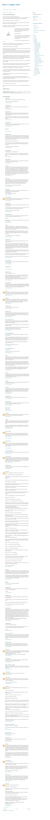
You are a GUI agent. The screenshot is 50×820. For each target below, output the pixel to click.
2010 (34, 39)
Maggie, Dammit (7, 214)
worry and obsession (18, 92)
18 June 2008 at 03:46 (8, 669)
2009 (34, 40)
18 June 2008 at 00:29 (8, 620)
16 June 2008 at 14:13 (8, 330)
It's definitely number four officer (38, 61)
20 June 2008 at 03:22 (8, 741)
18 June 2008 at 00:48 (8, 630)
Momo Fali (6, 407)
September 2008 (37, 46)
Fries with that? (36, 32)
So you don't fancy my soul (38, 65)
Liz (5, 419)
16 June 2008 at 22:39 (8, 453)
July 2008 (36, 49)
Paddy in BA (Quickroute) (9, 664)
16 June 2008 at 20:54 (8, 448)
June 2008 (36, 50)
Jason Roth (7, 456)
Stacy (6, 413)
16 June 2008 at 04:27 (8, 257)
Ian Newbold (7, 401)
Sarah (6, 569)
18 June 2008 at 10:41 (8, 729)
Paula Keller (7, 760)
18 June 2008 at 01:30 (8, 639)
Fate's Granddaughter (8, 333)
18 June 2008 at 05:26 (8, 683)
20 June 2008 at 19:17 (8, 805)
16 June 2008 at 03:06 (8, 186)
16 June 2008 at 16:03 (8, 410)
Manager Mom (7, 642)
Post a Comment (6, 807)
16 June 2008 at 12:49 (8, 303)
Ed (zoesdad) (7, 260)
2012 (34, 36)
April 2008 (36, 69)
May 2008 (36, 68)
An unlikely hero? (36, 56)
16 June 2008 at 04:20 (8, 236)
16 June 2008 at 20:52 (8, 438)
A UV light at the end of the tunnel (39, 55)
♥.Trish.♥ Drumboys (8, 319)
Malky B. (6, 649)
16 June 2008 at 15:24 (8, 393)
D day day (35, 25)
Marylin (6, 98)
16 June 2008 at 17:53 (8, 416)
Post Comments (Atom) (10, 810)
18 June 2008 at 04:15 (8, 674)
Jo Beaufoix (7, 732)
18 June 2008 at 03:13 (8, 655)
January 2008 (37, 73)
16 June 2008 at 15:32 (8, 398)
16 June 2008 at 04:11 (8, 222)
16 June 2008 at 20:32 (8, 428)
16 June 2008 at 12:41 (8, 295)
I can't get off (36, 66)
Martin (6, 471)
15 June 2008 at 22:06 (8, 102)
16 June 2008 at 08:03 (8, 269)
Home (4, 9)
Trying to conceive (7, 92)
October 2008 (37, 45)
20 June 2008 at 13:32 (8, 757)
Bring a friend (36, 51)
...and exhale (36, 64)
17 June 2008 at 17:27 (8, 579)
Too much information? (37, 59)
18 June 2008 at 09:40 (8, 721)
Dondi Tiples (7, 197)
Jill (5, 225)
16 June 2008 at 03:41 (8, 194)
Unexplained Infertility (13, 92)
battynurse (6, 774)
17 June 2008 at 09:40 (8, 566)
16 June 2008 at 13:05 (8, 308)
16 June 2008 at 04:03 (8, 211)
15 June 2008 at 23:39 (8, 147)
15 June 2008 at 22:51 (8, 119)
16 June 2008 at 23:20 (8, 462)
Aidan (6, 298)
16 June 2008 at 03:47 (8, 200)
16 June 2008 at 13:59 (8, 316)
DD (5, 355)
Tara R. (6, 178)
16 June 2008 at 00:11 (8, 156)
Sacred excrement (36, 27)
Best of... (10, 9)
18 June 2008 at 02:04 (8, 646)
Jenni (6, 387)
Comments (35, 20)
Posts (34, 18)
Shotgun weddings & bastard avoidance (39, 30)
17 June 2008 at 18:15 (8, 584)
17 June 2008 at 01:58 (8, 468)
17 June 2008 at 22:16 (8, 605)
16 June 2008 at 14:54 (8, 345)
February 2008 (37, 72)
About (7, 9)
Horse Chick (7, 431)
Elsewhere (14, 9)
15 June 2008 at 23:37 (8, 131)
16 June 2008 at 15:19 (8, 384)
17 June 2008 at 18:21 (8, 592)
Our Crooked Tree (8, 633)
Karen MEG (7, 239)
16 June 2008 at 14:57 (8, 352)
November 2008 (37, 44)
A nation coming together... (38, 60)
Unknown (6, 677)
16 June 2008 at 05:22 (8, 263)
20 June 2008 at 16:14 (8, 780)
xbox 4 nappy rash (11, 4)
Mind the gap (36, 54)
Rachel (6, 189)
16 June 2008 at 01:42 (8, 175)
